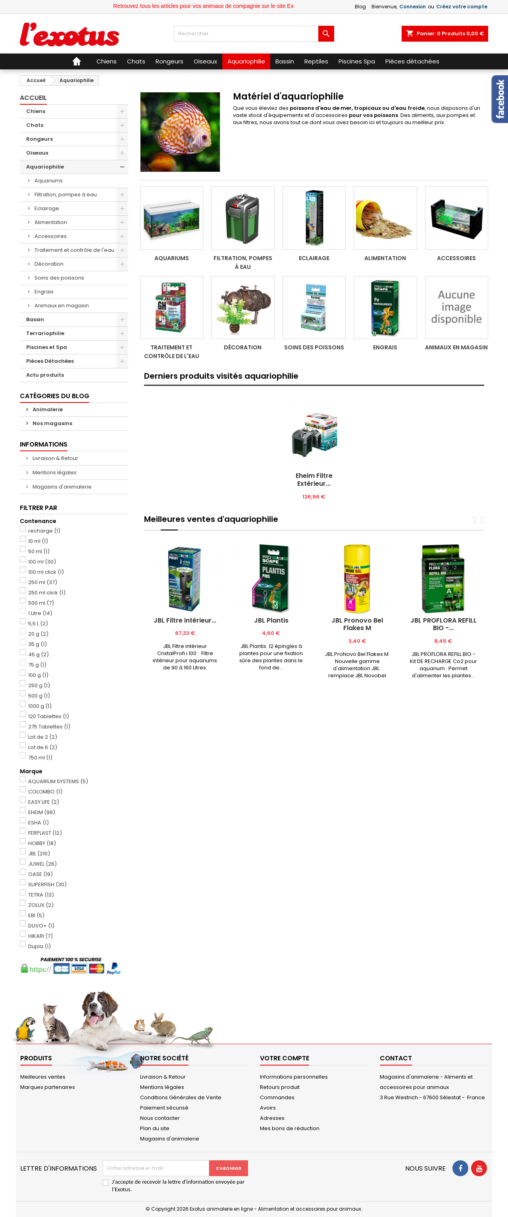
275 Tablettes (49, 726)
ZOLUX (41, 905)
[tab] (314, 385)
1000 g (40, 706)
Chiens (35, 111)
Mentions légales (54, 472)
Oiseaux (37, 153)
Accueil (33, 97)
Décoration (49, 264)
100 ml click (46, 572)
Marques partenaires (47, 1087)
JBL (39, 853)
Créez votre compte (461, 6)
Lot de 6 (42, 747)
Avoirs (268, 1108)
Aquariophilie (45, 167)
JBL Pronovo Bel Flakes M (357, 624)
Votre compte (284, 1058)
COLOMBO (45, 791)
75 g (37, 665)
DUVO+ (41, 926)
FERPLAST (45, 833)
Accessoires (51, 236)
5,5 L (38, 623)
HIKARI (40, 936)
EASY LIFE (43, 802)
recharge (44, 531)
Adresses (272, 1118)
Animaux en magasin (62, 305)
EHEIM (41, 812)
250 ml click (46, 592)
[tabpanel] (314, 449)
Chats (34, 125)
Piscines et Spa (46, 347)
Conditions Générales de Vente (180, 1097)
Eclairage (47, 208)
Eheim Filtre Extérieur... (314, 479)
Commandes (277, 1097)
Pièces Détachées (50, 361)
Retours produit (280, 1087)
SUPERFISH (47, 884)
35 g (37, 644)
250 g (39, 685)
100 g (38, 675)
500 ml (41, 603)
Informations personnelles (294, 1077)
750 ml (40, 757)
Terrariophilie (45, 333)
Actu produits (45, 375)
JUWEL (42, 864)
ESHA (38, 822)
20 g (38, 634)
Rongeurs (39, 139)
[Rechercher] (254, 34)
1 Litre (40, 613)
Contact (396, 1058)
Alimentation (51, 222)
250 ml (42, 582)
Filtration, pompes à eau (66, 194)
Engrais (44, 291)
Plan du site (154, 1128)
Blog (360, 6)
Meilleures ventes (42, 1077)
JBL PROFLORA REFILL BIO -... (443, 624)
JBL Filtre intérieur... (185, 620)
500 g (39, 696)
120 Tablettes (48, 716)
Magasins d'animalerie (61, 487)
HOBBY (42, 843)
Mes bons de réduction (289, 1128)
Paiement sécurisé (164, 1108)
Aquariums (49, 180)
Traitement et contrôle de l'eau (74, 250)
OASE (40, 874)
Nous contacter (160, 1118)
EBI (36, 915)
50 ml (39, 551)
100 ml (42, 561)
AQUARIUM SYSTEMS (58, 781)
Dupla (39, 946)
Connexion (412, 6)
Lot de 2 (42, 737)
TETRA (41, 895)
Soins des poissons (59, 278)
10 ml (38, 541)
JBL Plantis (271, 620)
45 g (38, 654)
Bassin (35, 319)
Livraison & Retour (54, 458)
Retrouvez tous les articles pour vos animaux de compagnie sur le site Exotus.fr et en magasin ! (253, 6)
